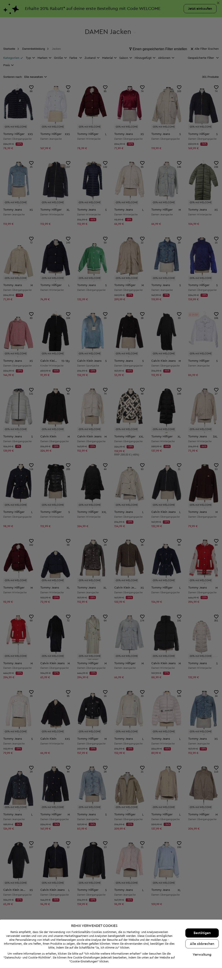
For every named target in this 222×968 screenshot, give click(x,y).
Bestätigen (202, 933)
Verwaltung (202, 954)
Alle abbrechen (202, 944)
